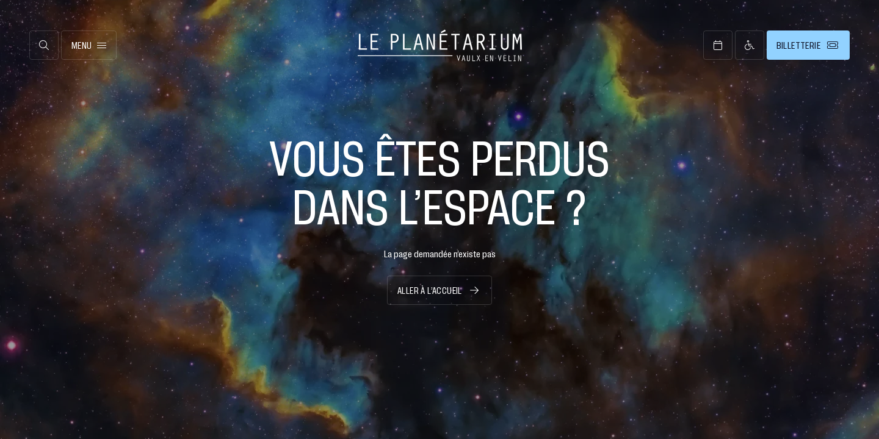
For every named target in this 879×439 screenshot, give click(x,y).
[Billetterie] (808, 45)
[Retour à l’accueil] (440, 45)
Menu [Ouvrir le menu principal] (88, 45)
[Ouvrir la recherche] (44, 45)
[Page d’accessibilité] (749, 45)
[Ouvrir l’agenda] (718, 45)
